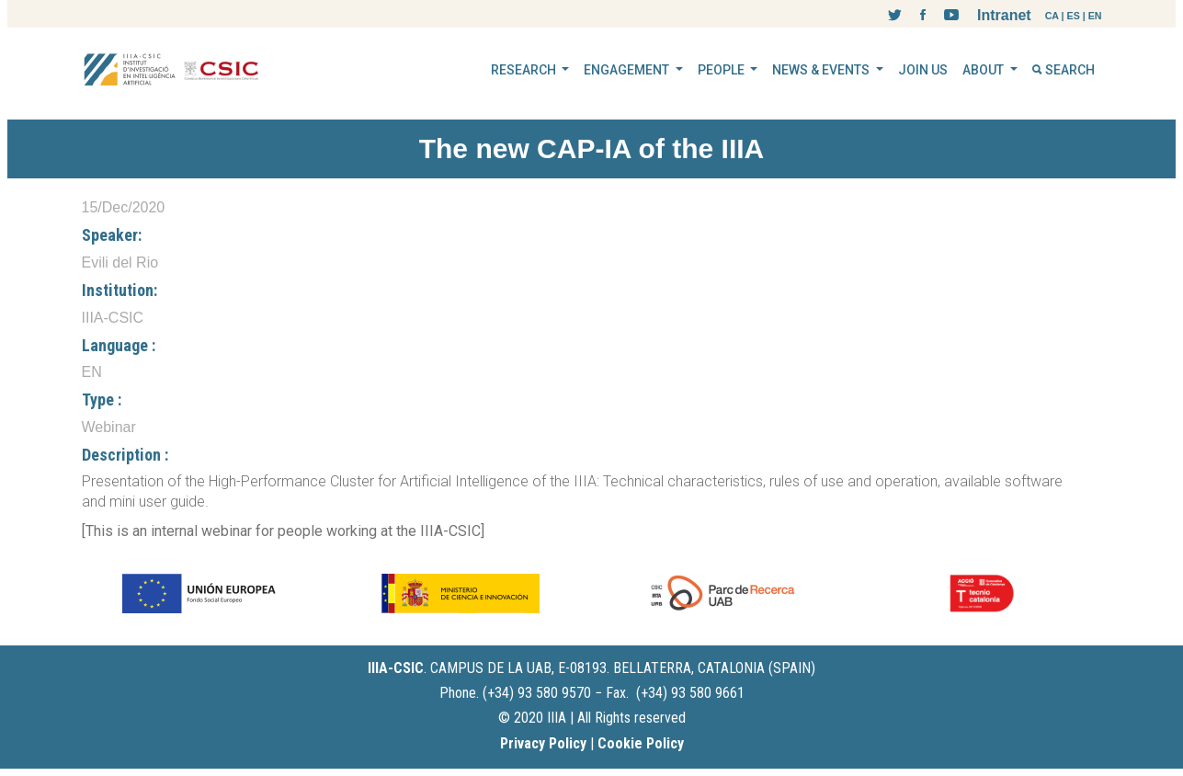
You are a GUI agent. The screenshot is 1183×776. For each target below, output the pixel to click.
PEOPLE (722, 70)
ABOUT (984, 70)
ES (1073, 15)
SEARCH (1063, 70)
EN (1095, 15)
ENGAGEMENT (628, 70)
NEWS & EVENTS (822, 70)
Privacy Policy (543, 743)
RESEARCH (525, 70)
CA (1052, 15)
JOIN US (923, 70)
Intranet (1004, 15)
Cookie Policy (640, 743)
